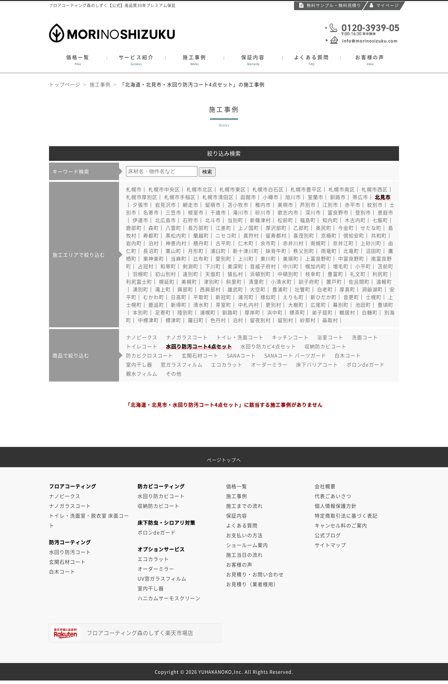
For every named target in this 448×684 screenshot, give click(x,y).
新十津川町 (246, 250)
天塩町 (213, 273)
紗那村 (308, 319)
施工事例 (195, 60)
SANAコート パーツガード (295, 355)
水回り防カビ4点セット (268, 346)
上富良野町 (318, 258)
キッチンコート (290, 337)
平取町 (201, 296)
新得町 (179, 304)
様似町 (268, 296)
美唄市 (285, 204)
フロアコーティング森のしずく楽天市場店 (122, 633)
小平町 (363, 266)
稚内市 (263, 204)
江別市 (330, 204)
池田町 (363, 304)
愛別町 (223, 258)
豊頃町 (385, 304)
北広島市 (165, 219)
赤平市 (352, 204)
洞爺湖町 (372, 289)
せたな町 (371, 227)
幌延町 (167, 281)
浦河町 (246, 296)
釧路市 (338, 196)
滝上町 (163, 289)
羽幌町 (140, 273)
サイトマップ (330, 544)
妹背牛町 (276, 250)
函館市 (248, 196)
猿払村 (235, 273)
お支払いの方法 (244, 535)
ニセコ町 (226, 235)
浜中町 (275, 312)
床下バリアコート (317, 364)
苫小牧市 (237, 204)
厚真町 (347, 289)
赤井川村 (293, 243)
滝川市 (240, 212)
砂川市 (263, 212)
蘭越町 (201, 235)
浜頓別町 (260, 273)
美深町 (235, 266)
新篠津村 (260, 219)
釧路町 (230, 312)
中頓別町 (288, 273)
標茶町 (297, 312)
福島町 (308, 219)
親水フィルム (142, 373)
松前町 (285, 219)
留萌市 (213, 204)
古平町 (223, 243)
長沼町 (151, 250)
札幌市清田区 (218, 196)
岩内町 (134, 243)
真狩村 (251, 235)
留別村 (285, 319)
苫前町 (385, 266)
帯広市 (360, 196)
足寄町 (163, 312)
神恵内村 (176, 243)
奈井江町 (343, 243)
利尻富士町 (139, 281)
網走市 (190, 204)
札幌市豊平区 (306, 189)
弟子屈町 (322, 312)
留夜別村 (260, 319)
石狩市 (190, 219)
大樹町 (296, 304)
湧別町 (140, 289)
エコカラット (227, 364)
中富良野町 (351, 258)
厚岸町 (252, 312)
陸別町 (185, 312)
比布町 (201, 258)
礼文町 (358, 273)
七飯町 (380, 219)
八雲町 (173, 227)
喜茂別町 (303, 235)
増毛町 (341, 266)
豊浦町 (280, 289)
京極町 (329, 235)
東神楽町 (153, 258)
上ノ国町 (248, 227)
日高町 (179, 296)
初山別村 (165, 273)
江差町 (223, 227)
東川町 (268, 258)
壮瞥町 (302, 289)
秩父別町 (303, 250)
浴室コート (330, 337)
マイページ (384, 5)
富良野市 (338, 212)
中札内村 (248, 304)
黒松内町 (176, 235)
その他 (174, 373)
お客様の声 (370, 60)
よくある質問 (311, 60)
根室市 (196, 212)
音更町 (351, 296)
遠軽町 (384, 281)
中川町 (291, 266)
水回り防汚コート (70, 551)
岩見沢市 (165, 204)
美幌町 (189, 281)
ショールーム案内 (247, 544)
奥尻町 (323, 227)
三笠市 (173, 212)
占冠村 (146, 266)
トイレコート (142, 346)
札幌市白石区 (268, 189)
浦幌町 (208, 312)
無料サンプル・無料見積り (330, 5)
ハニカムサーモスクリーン (169, 597)
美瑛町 (291, 258)
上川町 (246, 258)
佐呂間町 (359, 281)
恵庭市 (385, 212)
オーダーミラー (269, 364)
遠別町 (190, 273)
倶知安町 (353, 235)
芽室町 (223, 304)
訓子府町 (309, 281)
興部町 (185, 289)
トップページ (64, 84)
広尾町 (318, 304)
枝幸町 (313, 273)
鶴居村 (347, 312)
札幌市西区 (375, 189)
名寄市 (151, 212)
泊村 (153, 243)
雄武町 (235, 289)
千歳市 (218, 212)
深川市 (313, 212)
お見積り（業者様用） (252, 583)
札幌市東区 (232, 189)
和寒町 (168, 266)
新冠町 (223, 296)
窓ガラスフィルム (182, 364)
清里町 (256, 281)
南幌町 (318, 243)
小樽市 (271, 196)
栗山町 (173, 250)
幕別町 (341, 304)
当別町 (235, 219)
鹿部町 (134, 227)
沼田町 (374, 250)
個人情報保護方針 (336, 505)
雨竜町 (329, 250)
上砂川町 (371, 243)
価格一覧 (78, 60)
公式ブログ (328, 535)
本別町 (140, 312)
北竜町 (351, 250)
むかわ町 (153, 296)
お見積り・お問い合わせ (255, 574)
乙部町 (301, 227)
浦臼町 (218, 250)
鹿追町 (156, 304)
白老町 (325, 289)
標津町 (173, 319)
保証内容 (253, 60)
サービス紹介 (136, 60)
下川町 (213, 266)
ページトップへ (224, 457)
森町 (153, 227)
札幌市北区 (200, 189)
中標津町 (148, 319)
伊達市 (140, 219)
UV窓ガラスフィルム (162, 578)
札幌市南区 (342, 189)
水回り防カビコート (161, 495)
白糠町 (370, 312)
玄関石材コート (200, 355)
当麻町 (179, 258)
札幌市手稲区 (180, 196)
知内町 (330, 219)
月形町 (196, 250)
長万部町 (198, 227)
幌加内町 (315, 266)
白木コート (348, 355)
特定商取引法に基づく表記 (346, 515)
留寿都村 (276, 235)
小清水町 (281, 281)
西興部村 (210, 289)
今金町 (346, 227)
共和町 (379, 235)
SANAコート (241, 355)
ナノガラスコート (187, 337)
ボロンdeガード (365, 364)
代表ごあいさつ (333, 495)
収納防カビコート (325, 346)
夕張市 (140, 204)
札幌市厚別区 (142, 196)
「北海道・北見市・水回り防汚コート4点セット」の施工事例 (192, 84)
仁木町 (246, 243)
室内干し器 (139, 364)
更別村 (273, 304)
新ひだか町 (323, 296)
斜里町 (234, 281)
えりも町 (293, 296)
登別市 (363, 212)
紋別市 (375, 204)
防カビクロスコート (149, 355)
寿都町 (151, 235)
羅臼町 (196, 319)
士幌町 (374, 296)
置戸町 (334, 281)
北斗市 (213, 219)
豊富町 (335, 273)
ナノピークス (142, 337)
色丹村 (218, 319)
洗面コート (365, 337)
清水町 (201, 304)
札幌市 (134, 189)
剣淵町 (190, 266)
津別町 (211, 281)
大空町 (258, 289)
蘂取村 (330, 319)
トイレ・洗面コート (240, 337)
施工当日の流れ (244, 554)
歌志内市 (288, 212)
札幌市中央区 (164, 189)
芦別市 (308, 204)
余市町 (268, 243)
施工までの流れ (244, 505)
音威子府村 (263, 266)
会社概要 (325, 486)
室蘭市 (315, 196)
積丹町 (201, 243)
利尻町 (380, 273)
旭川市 (293, 196)
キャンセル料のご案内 (341, 525)
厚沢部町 (276, 227)
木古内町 (355, 219)
